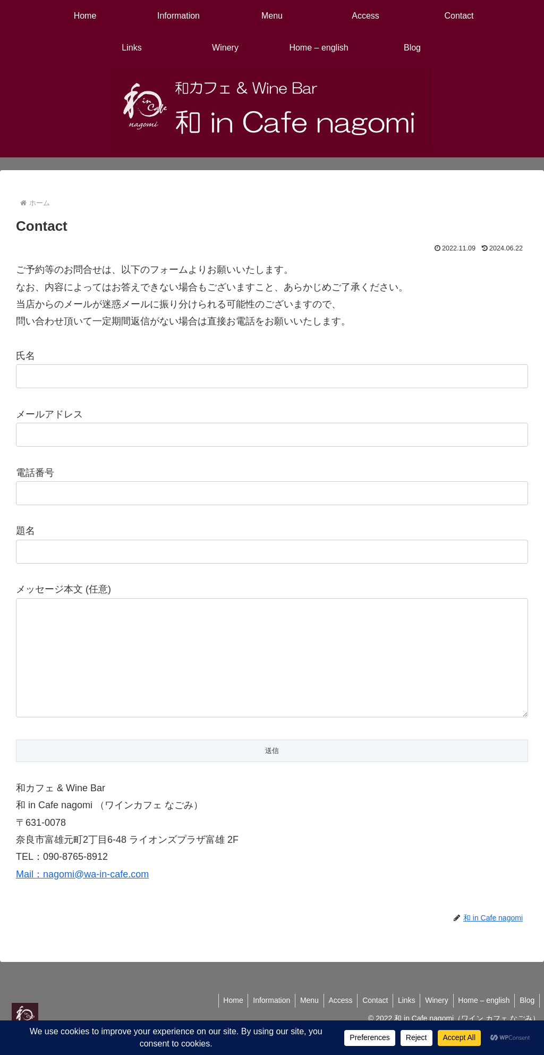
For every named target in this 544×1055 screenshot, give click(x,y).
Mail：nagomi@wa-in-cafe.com (82, 895)
